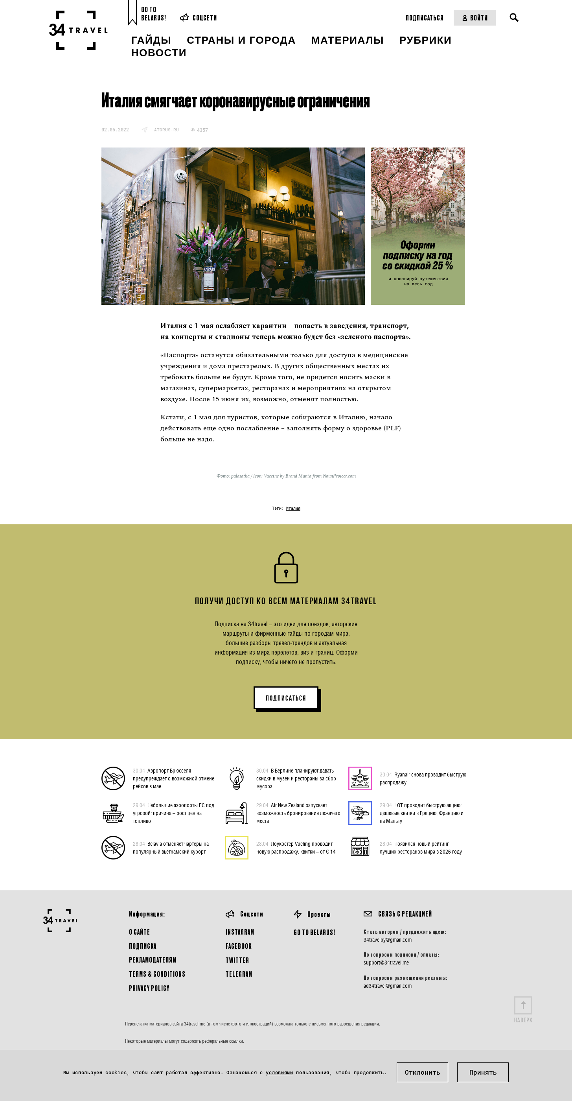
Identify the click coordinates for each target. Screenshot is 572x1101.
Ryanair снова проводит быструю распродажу (423, 778)
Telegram (239, 973)
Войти (475, 17)
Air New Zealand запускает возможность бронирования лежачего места (298, 812)
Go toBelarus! (153, 14)
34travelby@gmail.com (388, 940)
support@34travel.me (386, 962)
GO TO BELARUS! (314, 932)
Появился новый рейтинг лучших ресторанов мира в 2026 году (421, 847)
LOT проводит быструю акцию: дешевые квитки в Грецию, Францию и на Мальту (421, 812)
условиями (279, 1072)
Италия (293, 508)
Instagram (240, 931)
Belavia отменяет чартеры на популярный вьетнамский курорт (171, 847)
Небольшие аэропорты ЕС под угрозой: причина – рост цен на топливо (173, 812)
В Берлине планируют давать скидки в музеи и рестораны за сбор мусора (296, 778)
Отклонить (422, 1072)
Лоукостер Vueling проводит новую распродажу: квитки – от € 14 (296, 847)
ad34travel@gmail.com (388, 986)
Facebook (239, 945)
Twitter (237, 960)
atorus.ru (166, 130)
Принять (483, 1072)
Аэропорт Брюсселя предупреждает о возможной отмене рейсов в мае (173, 778)
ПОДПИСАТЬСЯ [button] (286, 698)
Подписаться (425, 17)
